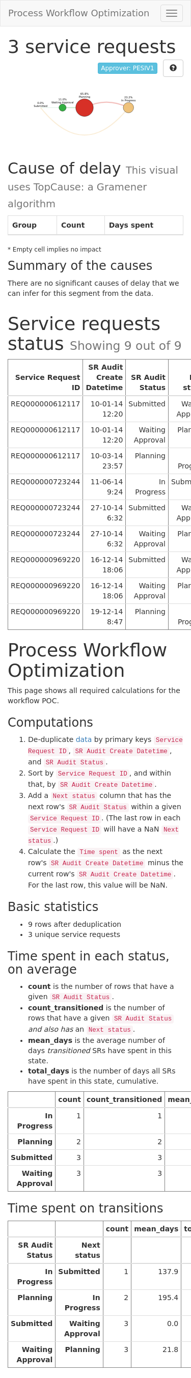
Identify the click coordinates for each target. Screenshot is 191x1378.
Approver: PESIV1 (127, 68)
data (84, 739)
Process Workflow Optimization (79, 13)
